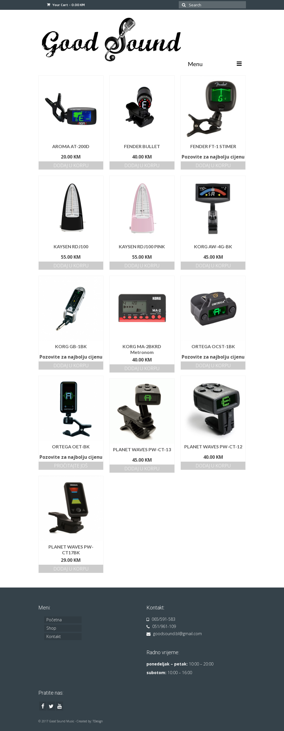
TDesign (98, 721)
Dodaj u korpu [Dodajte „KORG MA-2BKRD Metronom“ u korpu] (141, 368)
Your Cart (66, 5)
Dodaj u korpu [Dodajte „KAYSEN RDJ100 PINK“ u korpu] (141, 265)
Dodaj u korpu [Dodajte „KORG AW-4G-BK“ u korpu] (213, 265)
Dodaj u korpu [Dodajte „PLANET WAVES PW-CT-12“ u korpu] (213, 466)
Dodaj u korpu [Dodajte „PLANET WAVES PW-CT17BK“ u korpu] (71, 569)
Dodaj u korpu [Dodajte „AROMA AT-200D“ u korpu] (71, 165)
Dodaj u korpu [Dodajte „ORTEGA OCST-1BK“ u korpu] (213, 365)
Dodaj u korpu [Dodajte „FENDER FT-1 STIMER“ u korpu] (213, 165)
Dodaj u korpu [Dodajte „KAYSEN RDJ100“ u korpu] (71, 265)
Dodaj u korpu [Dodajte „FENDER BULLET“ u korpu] (141, 165)
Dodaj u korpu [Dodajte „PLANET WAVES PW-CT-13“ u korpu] (141, 468)
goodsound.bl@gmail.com (174, 633)
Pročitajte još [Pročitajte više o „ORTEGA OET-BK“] (71, 466)
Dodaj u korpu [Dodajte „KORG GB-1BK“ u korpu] (71, 365)
